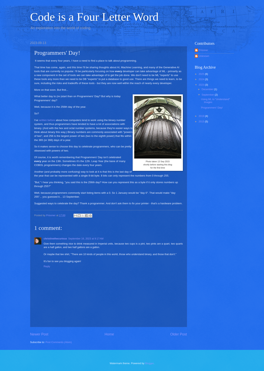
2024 (202, 79)
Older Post (178, 334)
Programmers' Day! (212, 107)
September (208, 94)
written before (47, 120)
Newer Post (39, 334)
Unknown (204, 56)
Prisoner (203, 50)
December (208, 89)
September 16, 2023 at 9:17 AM (85, 238)
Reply (47, 266)
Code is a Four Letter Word (94, 16)
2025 (202, 74)
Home (109, 334)
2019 (202, 116)
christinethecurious (55, 238)
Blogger (149, 363)
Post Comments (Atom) (58, 342)
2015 (202, 121)
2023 (202, 84)
